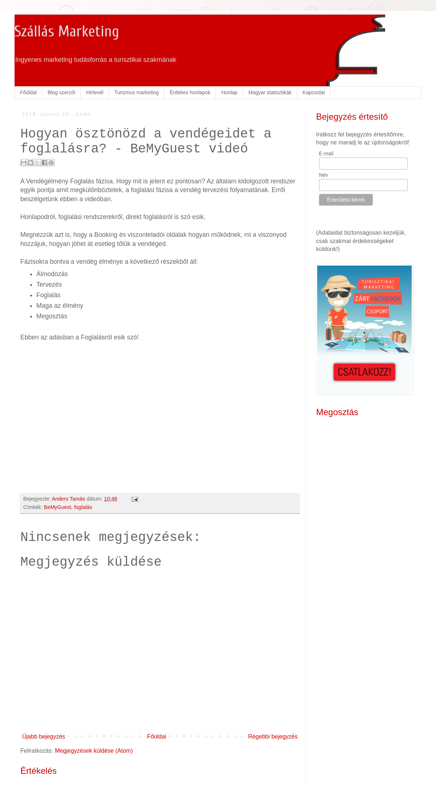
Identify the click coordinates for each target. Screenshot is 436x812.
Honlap (229, 92)
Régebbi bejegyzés (273, 736)
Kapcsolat (314, 92)
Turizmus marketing (136, 92)
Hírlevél (94, 92)
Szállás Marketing (67, 31)
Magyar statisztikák (270, 92)
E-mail (326, 153)
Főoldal (28, 92)
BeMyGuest (57, 507)
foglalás (83, 507)
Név (323, 175)
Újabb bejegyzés (43, 736)
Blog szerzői (61, 92)
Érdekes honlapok (190, 92)
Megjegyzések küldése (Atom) (94, 751)
